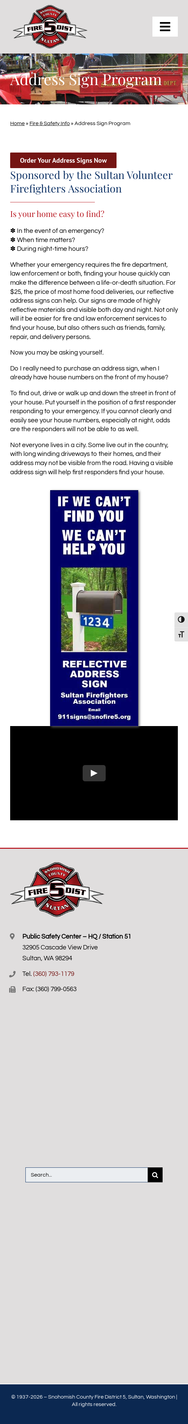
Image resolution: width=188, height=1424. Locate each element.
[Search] (155, 1174)
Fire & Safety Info (49, 123)
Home (17, 123)
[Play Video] (94, 773)
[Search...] (86, 1174)
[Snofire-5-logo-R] (50, 8)
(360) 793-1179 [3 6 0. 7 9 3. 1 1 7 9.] (53, 973)
